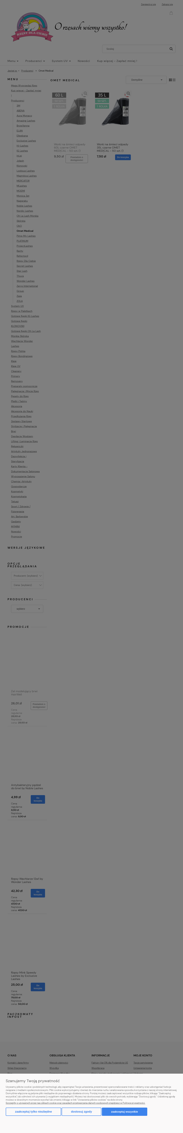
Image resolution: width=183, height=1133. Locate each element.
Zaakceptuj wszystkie (124, 1111)
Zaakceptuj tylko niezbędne (33, 1111)
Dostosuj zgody (81, 1111)
